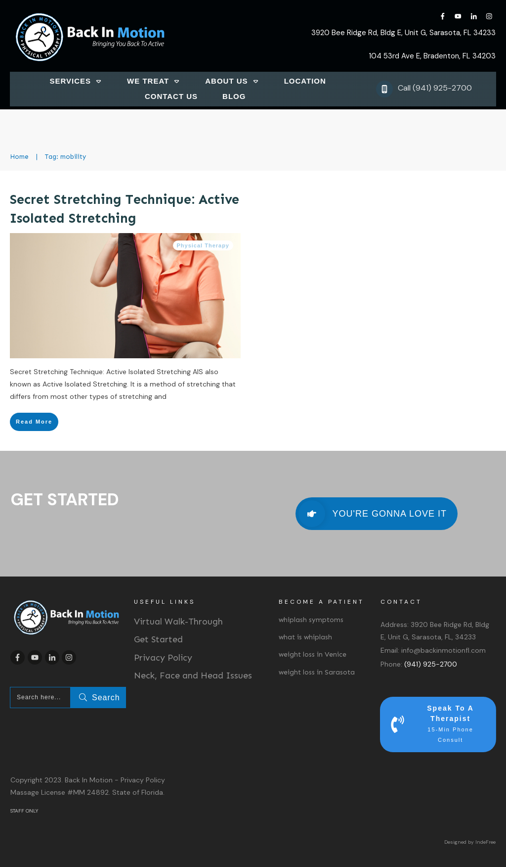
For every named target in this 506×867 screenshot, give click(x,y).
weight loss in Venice (312, 654)
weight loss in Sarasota (317, 672)
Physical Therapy (203, 245)
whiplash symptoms (311, 620)
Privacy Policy (163, 657)
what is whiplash (305, 637)
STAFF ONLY (24, 811)
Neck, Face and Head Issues (193, 675)
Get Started (158, 639)
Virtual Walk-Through (178, 621)
